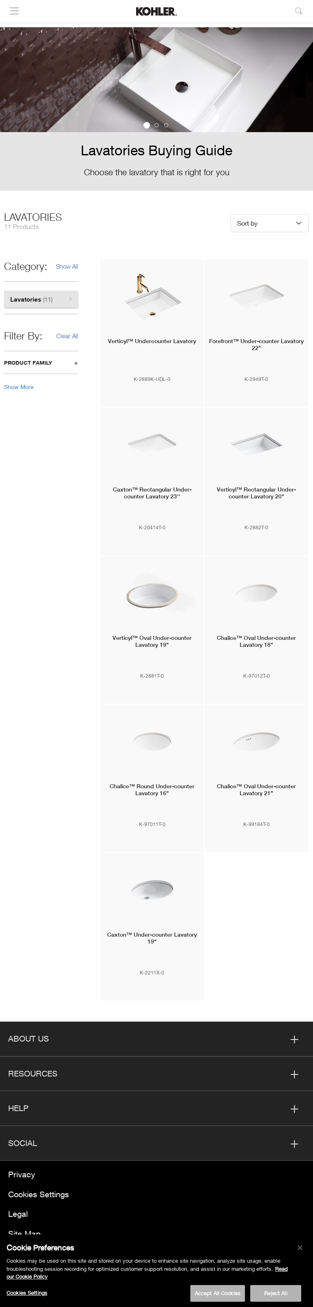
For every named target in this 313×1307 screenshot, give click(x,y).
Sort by (247, 223)
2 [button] (156, 125)
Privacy (21, 1174)
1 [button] (146, 125)
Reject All (275, 1296)
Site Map (24, 1233)
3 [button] (166, 125)
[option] (156, 109)
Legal (18, 1213)
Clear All (67, 335)
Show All (67, 266)
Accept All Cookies (217, 1296)
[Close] (300, 1251)
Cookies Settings (38, 1194)
